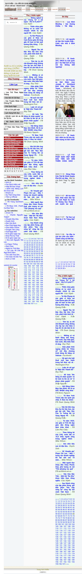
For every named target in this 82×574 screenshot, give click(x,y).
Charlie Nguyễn (10, 140)
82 (42, 258)
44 (27, 249)
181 (29, 297)
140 (25, 281)
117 (33, 270)
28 (27, 245)
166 (29, 291)
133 (37, 276)
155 (25, 287)
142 (33, 281)
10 (42, 239)
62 (32, 253)
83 (25, 260)
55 (35, 251)
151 (29, 285)
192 (33, 301)
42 (42, 247)
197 (32, 304)
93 (30, 262)
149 (41, 283)
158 (37, 287)
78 (32, 258)
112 (33, 268)
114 (41, 268)
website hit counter (10, 265)
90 (42, 260)
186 (29, 299)
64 (37, 253)
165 (25, 291)
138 (37, 278)
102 (34, 264)
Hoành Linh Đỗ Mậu (11, 144)
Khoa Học (32, 9)
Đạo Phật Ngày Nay (13, 225)
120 (25, 272)
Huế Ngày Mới (11, 232)
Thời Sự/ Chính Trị (39, 9)
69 (30, 255)
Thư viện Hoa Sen (12, 255)
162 (33, 289)
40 (37, 247)
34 (42, 245)
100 (27, 264)
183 (37, 297)
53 (30, 251)
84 (27, 260)
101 (31, 264)
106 (29, 266)
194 (41, 301)
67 (25, 255)
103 (38, 264)
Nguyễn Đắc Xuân (11, 149)
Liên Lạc (14, 84)
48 (37, 249)
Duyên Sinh (10, 221)
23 (35, 243)
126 (29, 274)
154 (41, 285)
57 (39, 251)
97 (39, 262)
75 (25, 258)
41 (39, 247)
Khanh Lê (9, 193)
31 (35, 245)
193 (37, 301)
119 (41, 270)
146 (29, 283)
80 (37, 258)
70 (32, 255)
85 (30, 260)
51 (25, 251)
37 (30, 247)
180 (25, 297)
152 (33, 285)
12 (27, 241)
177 (33, 295)
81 (39, 258)
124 (41, 272)
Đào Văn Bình (11, 223)
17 (39, 241)
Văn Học (45, 9)
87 (35, 260)
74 (42, 255)
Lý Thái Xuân (9, 146)
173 (37, 293)
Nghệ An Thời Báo (13, 248)
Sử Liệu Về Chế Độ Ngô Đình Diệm (13, 251)
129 (41, 274)
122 (33, 272)
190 (25, 301)
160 (25, 289)
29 (30, 245)
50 (42, 249)
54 (32, 251)
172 (33, 293)
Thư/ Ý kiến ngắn (62, 9)
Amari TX (9, 213)
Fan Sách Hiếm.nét (13, 184)
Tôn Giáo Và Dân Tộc (14, 257)
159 (41, 287)
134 (41, 276)
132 (33, 276)
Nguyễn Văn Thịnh (11, 153)
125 (25, 274)
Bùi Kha (7, 137)
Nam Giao (9, 246)
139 (41, 278)
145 (25, 283)
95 (35, 262)
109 (41, 266)
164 (41, 289)
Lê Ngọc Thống (12, 244)
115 (25, 270)
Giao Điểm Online (12, 227)
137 (33, 278)
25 (39, 243)
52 (27, 251)
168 (37, 291)
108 (37, 266)
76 (27, 258)
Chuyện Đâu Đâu (12, 219)
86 (32, 260)
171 (29, 293)
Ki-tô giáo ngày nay (13, 234)
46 (32, 249)
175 (25, 295)
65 (39, 253)
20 (27, 243)
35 (25, 247)
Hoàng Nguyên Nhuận (12, 142)
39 (35, 247)
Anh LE (8, 182)
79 (35, 258)
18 (42, 241)
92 (27, 262)
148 (37, 283)
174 (41, 293)
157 (33, 287)
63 (35, 253)
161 (29, 289)
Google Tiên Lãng (12, 230)
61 (30, 253)
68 (27, 255)
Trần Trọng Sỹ (9, 164)
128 (37, 274)
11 (25, 241)
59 (25, 253)
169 (41, 291)
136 (29, 278)
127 (33, 274)
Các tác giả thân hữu (11, 166)
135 (25, 278)
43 (25, 249)
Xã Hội (49, 9)
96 (37, 262)
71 (35, 255)
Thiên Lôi (8, 157)
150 (25, 285)
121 (29, 272)
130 (25, 276)
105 (25, 266)
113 (37, 268)
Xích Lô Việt (10, 259)
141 (29, 281)
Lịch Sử (23, 9)
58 (42, 251)
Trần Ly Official (11, 197)
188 (37, 299)
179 (41, 295)
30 (32, 245)
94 (32, 262)
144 (41, 281)
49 (39, 249)
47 (35, 249)
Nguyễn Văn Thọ (10, 155)
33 (39, 245)
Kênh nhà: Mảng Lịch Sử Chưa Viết (13, 190)
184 (41, 297)
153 (37, 285)
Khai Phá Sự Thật (12, 236)
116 (29, 270)
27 (25, 245)
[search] (13, 22)
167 (33, 291)
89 (39, 260)
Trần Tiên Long (10, 162)
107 (33, 266)
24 (37, 243)
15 (35, 241)
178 (37, 295)
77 (30, 258)
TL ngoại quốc (54, 9)
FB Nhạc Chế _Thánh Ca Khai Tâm (13, 207)
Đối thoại (19, 9)
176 (29, 295)
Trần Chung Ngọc (11, 160)
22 (32, 243)
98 (42, 262)
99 (25, 264)
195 (25, 304)
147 (33, 283)
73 (39, 255)
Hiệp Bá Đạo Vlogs (13, 187)
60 (27, 253)
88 (37, 260)
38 (32, 247)
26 (42, 243)
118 (37, 270)
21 (30, 243)
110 (25, 268)
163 (37, 289)
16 (37, 241)
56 (37, 251)
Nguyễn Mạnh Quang (12, 151)
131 (29, 276)
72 (37, 255)
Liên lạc (68, 9)
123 (37, 272)
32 (37, 245)
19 (25, 243)
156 (29, 287)
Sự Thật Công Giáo (13, 195)
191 (29, 301)
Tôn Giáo (28, 9)
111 (29, 268)
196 (28, 304)
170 (25, 293)
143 (37, 281)
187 (33, 299)
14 (32, 241)
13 (30, 241)
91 (25, 262)
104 (41, 264)
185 (25, 299)
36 (27, 247)
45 (30, 249)
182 (33, 297)
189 (41, 299)
